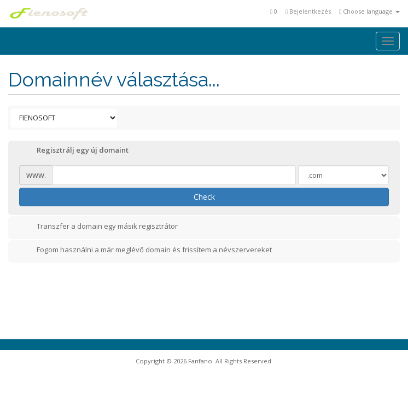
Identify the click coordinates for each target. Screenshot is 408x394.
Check (204, 197)
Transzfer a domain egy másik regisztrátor (98, 227)
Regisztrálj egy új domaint (74, 151)
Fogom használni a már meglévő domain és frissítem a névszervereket (145, 251)
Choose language (369, 11)
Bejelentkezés (308, 11)
